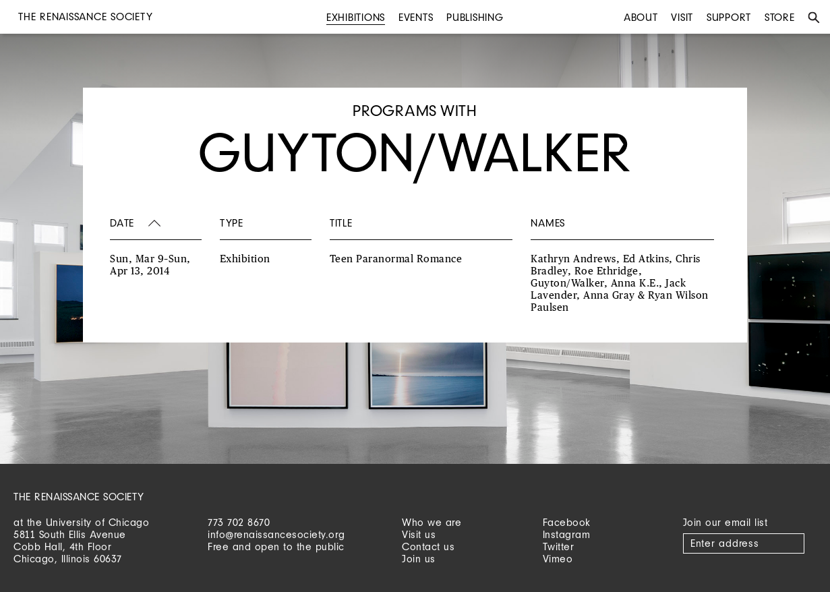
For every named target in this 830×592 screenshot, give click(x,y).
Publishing (475, 17)
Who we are (431, 522)
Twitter (558, 546)
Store (780, 17)
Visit (682, 17)
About (641, 17)
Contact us (428, 546)
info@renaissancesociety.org (276, 534)
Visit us (419, 534)
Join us (419, 558)
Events (416, 17)
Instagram (567, 534)
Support (729, 17)
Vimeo (558, 558)
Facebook (567, 522)
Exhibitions (355, 17)
